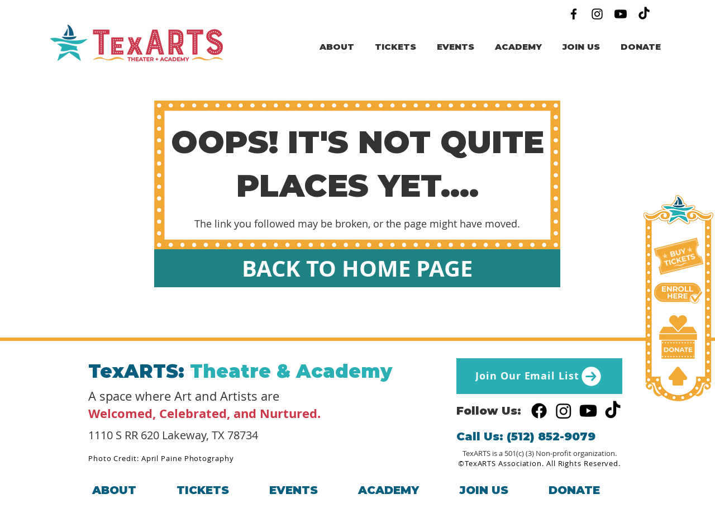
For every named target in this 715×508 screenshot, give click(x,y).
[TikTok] (644, 14)
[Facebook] (573, 14)
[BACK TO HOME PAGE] (357, 268)
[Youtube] (620, 14)
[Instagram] (597, 14)
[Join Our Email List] (539, 376)
